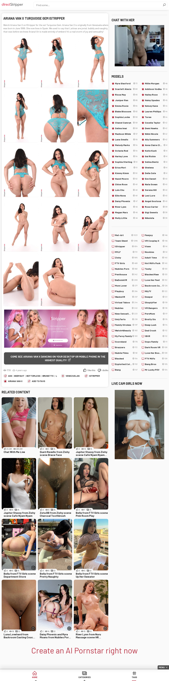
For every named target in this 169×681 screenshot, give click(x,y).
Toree (156, 117)
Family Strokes (126, 325)
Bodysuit (19, 376)
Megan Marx (126, 212)
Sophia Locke (126, 117)
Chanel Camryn (126, 123)
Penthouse (126, 274)
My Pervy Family (126, 336)
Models (122, 677)
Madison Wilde (126, 134)
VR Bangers (156, 308)
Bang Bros (156, 364)
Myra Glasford (126, 83)
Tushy (156, 269)
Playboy (126, 291)
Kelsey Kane (156, 106)
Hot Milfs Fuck (156, 263)
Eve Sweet (156, 179)
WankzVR (126, 297)
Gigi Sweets (156, 212)
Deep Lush (156, 325)
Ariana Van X (15, 381)
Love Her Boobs (156, 353)
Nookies (156, 252)
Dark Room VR (156, 347)
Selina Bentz (156, 162)
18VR (156, 336)
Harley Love (126, 156)
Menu (162, 667)
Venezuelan (73, 376)
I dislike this (107, 370)
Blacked (126, 359)
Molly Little (126, 218)
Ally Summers (156, 140)
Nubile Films (126, 353)
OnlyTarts (126, 319)
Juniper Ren (126, 100)
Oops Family (156, 342)
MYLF (126, 252)
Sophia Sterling (126, 162)
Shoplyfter (156, 302)
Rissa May (126, 95)
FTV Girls (126, 263)
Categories (46, 677)
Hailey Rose (156, 95)
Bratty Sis (156, 319)
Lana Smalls (126, 140)
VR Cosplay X (156, 241)
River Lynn (126, 207)
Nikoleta (156, 218)
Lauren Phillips (156, 111)
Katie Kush (156, 151)
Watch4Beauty (126, 331)
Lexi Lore (156, 196)
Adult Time (156, 258)
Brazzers (126, 347)
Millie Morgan (156, 83)
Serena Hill (156, 190)
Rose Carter (156, 207)
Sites (97, 677)
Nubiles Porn (126, 269)
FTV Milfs (156, 359)
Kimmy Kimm (126, 173)
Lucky (147, 677)
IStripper (94, 376)
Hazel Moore (126, 179)
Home (21, 677)
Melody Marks (126, 145)
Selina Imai (126, 128)
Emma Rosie (126, 106)
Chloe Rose (126, 184)
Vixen (156, 246)
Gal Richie (156, 156)
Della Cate (156, 173)
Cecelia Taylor (156, 123)
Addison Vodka (156, 89)
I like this (91, 370)
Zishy (126, 258)
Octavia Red (126, 151)
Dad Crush (156, 331)
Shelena (156, 168)
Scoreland (126, 342)
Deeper (156, 297)
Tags (72, 677)
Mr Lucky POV (156, 370)
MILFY (156, 291)
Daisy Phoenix (126, 201)
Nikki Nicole (156, 134)
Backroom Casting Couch (156, 286)
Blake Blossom (126, 111)
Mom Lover (126, 286)
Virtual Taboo (126, 302)
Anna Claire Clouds (156, 145)
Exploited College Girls (126, 364)
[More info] (69, 446)
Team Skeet (126, 241)
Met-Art (126, 235)
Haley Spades (156, 100)
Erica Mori (126, 168)
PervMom (156, 314)
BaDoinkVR (126, 280)
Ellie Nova (126, 196)
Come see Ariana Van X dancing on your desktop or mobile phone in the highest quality (58, 358)
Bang (126, 370)
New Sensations (126, 314)
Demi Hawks (156, 128)
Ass (10, 376)
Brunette (48, 376)
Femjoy (156, 235)
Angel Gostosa (156, 201)
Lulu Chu (126, 190)
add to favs (38, 381)
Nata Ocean (156, 184)
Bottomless (33, 376)
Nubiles (126, 308)
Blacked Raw (156, 274)
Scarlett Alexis (126, 89)
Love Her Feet (156, 280)
